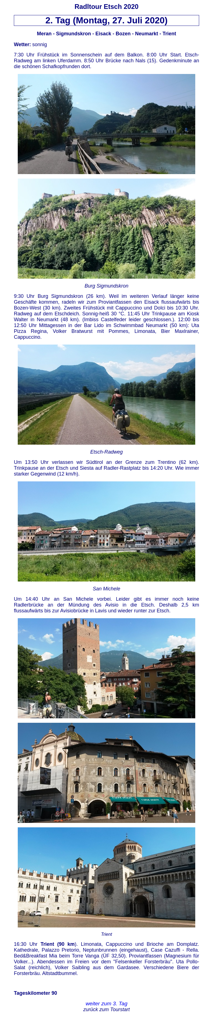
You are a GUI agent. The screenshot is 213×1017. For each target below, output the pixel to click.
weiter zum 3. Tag (107, 1003)
